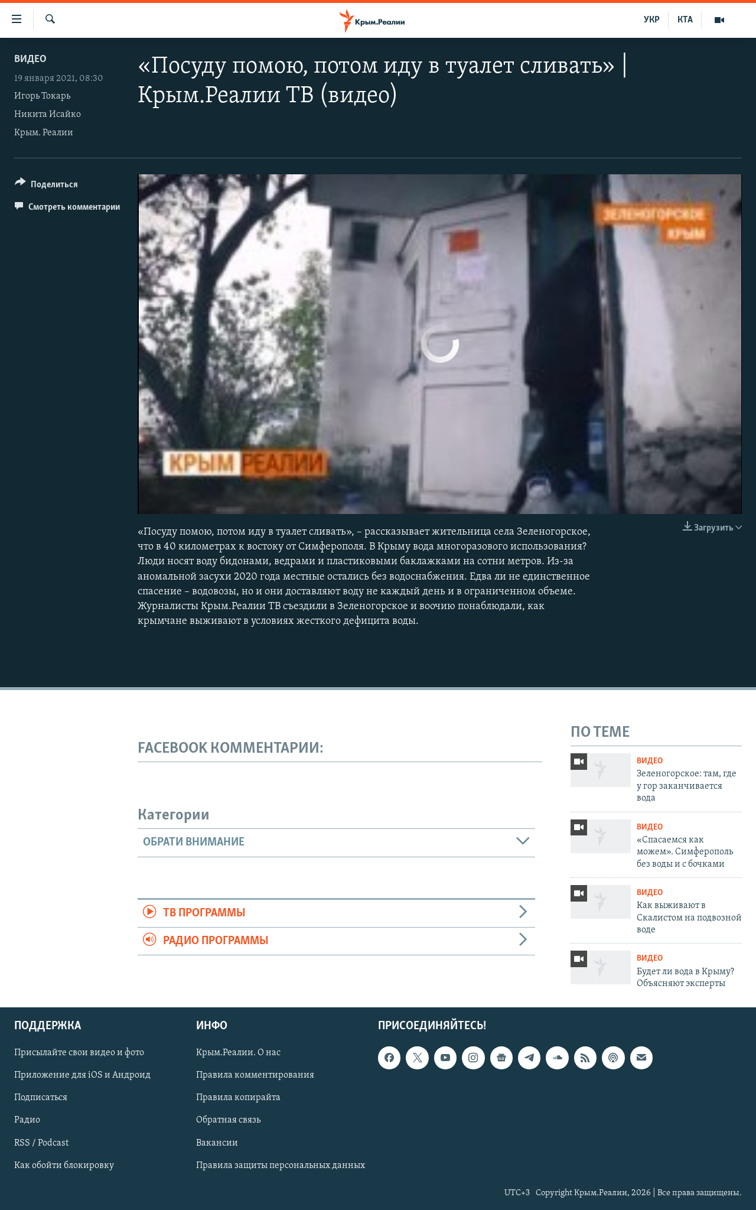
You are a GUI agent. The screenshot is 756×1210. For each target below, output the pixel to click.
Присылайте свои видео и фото (79, 1053)
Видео (30, 59)
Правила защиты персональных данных (280, 1165)
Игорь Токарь (42, 96)
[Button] (46, 186)
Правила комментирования (255, 1076)
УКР (652, 20)
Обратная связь (228, 1121)
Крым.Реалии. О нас (238, 1053)
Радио (27, 1121)
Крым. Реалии (43, 133)
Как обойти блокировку (64, 1165)
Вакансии (217, 1143)
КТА (685, 20)
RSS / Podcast (41, 1143)
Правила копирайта (238, 1098)
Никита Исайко (47, 114)
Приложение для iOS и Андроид (82, 1076)
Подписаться (40, 1098)
